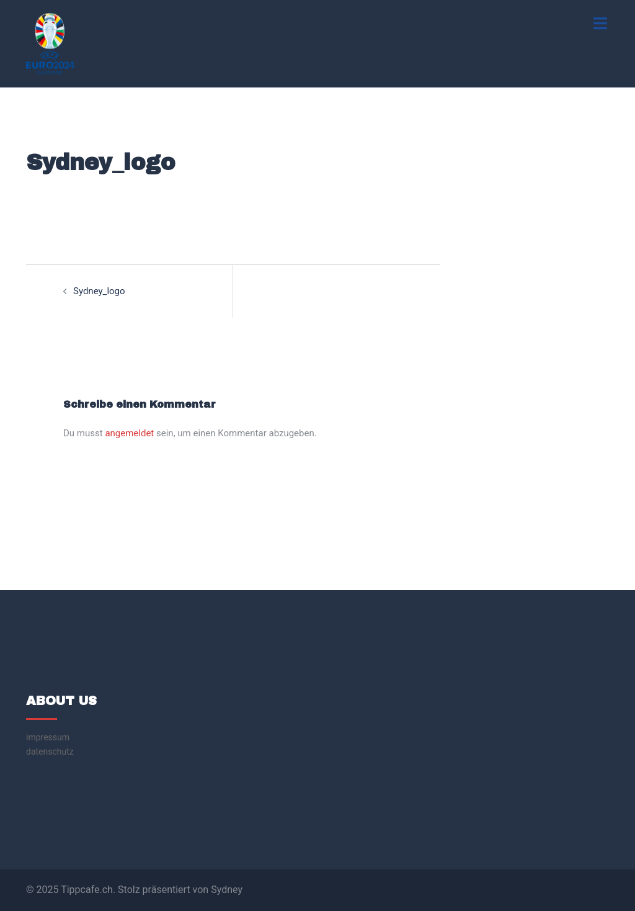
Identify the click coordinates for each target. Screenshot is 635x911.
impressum (47, 737)
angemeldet (129, 433)
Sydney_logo (99, 291)
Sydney (226, 889)
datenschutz (50, 751)
